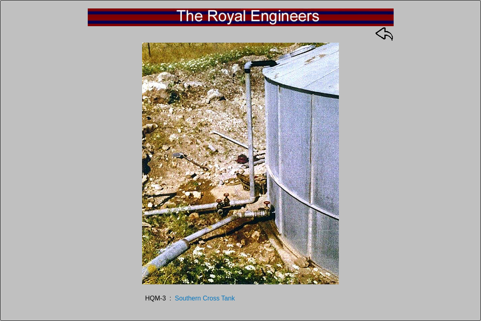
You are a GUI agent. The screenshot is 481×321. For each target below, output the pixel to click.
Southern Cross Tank (205, 298)
